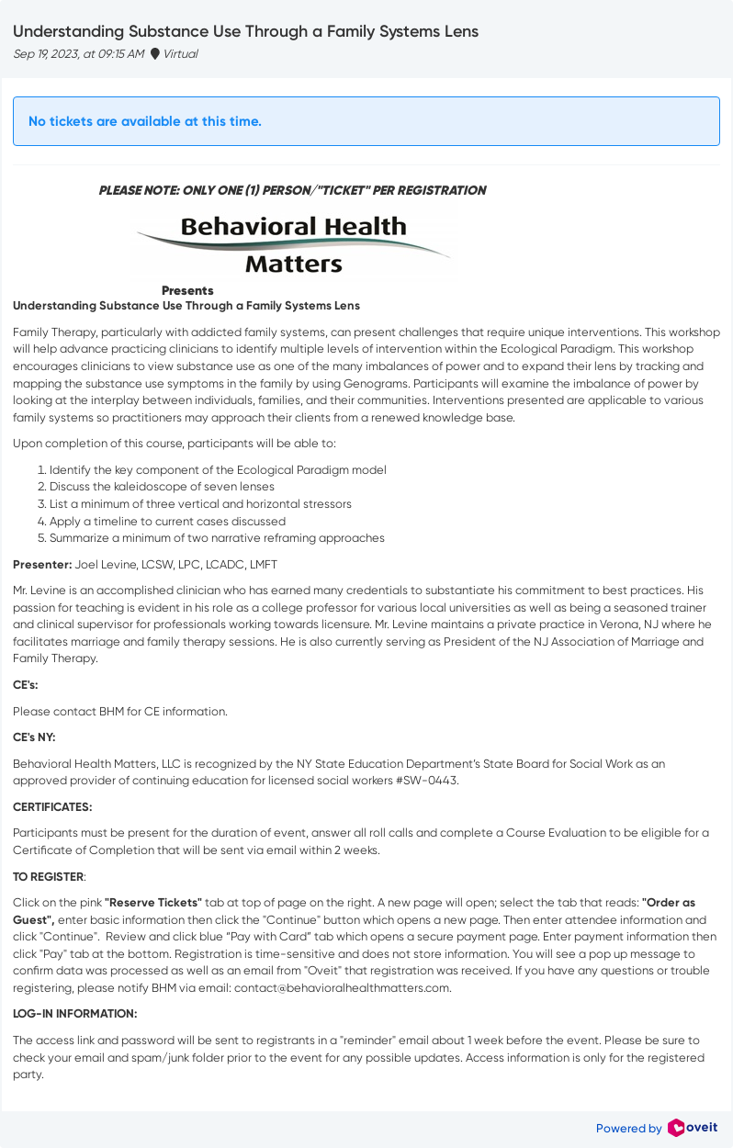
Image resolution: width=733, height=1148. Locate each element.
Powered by (656, 1128)
